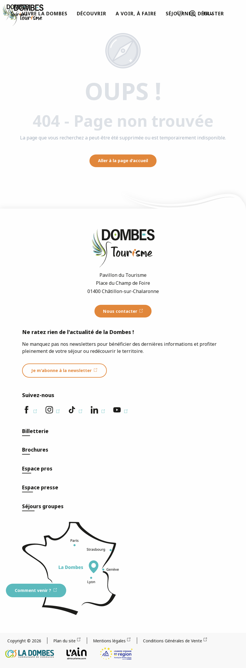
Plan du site (64, 641)
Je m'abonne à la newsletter (61, 370)
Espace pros (37, 468)
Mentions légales (109, 641)
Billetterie (35, 431)
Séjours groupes (43, 506)
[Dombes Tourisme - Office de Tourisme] (15, 12)
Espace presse (40, 487)
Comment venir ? (33, 590)
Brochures (35, 449)
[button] (192, 13)
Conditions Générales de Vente (172, 641)
